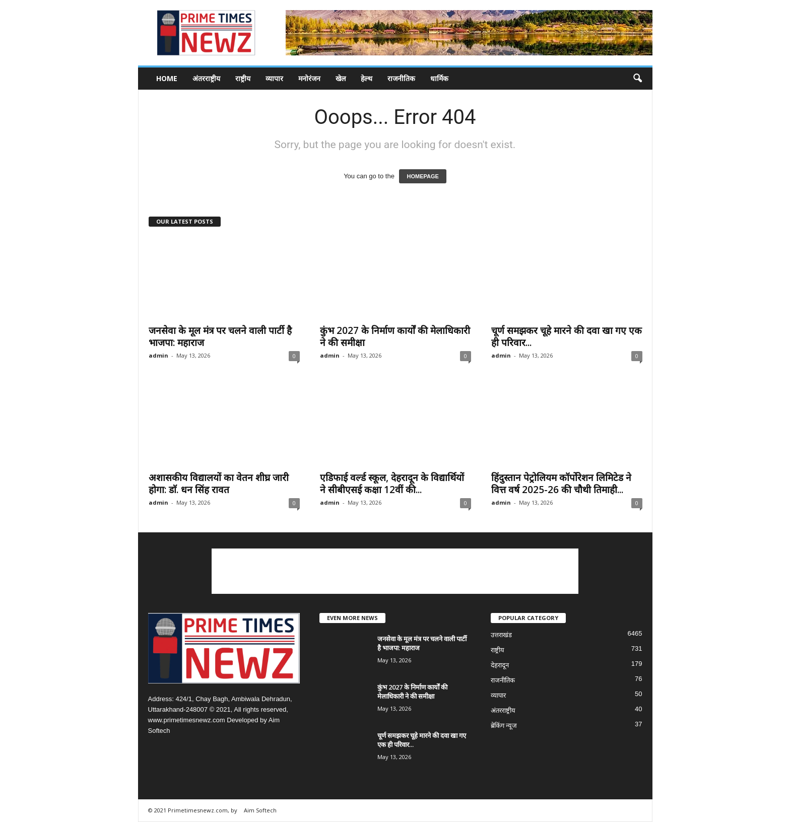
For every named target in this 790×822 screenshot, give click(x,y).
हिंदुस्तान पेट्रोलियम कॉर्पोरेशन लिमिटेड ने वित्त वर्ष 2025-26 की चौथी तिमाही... (561, 483)
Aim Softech (260, 810)
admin (158, 355)
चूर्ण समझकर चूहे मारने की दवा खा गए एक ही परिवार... (566, 336)
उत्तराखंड (501, 635)
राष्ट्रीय (242, 78)
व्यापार (274, 78)
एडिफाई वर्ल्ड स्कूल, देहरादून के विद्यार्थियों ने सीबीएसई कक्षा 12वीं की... (392, 483)
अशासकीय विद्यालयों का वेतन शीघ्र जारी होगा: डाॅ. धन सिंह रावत (219, 483)
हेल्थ (366, 78)
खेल (341, 78)
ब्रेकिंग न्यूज (504, 725)
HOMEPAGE (422, 176)
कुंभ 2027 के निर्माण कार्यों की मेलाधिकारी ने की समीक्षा (395, 336)
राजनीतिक (401, 78)
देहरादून (500, 665)
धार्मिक (439, 78)
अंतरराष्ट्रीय (206, 78)
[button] (637, 78)
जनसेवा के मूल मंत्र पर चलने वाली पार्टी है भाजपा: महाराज (220, 336)
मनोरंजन (309, 78)
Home (166, 78)
